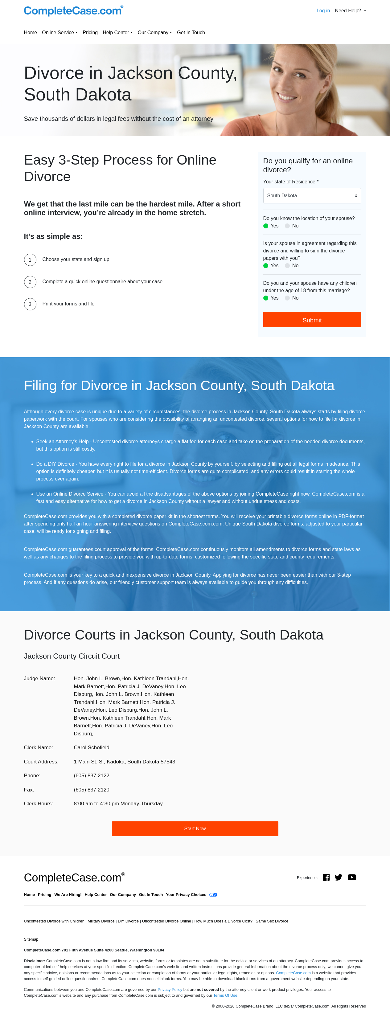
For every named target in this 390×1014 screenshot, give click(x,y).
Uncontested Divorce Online (167, 921)
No (295, 225)
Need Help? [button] (348, 10)
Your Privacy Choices (186, 894)
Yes (275, 225)
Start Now (195, 828)
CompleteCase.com (74, 877)
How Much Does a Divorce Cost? (223, 921)
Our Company (153, 32)
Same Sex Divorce (272, 921)
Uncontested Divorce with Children (55, 921)
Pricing (90, 32)
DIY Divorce (129, 921)
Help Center (116, 32)
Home (30, 32)
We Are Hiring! (67, 894)
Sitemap (31, 939)
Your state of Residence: (291, 181)
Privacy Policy (170, 989)
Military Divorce (102, 921)
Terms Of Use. (226, 995)
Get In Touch (191, 32)
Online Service (58, 32)
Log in (323, 10)
